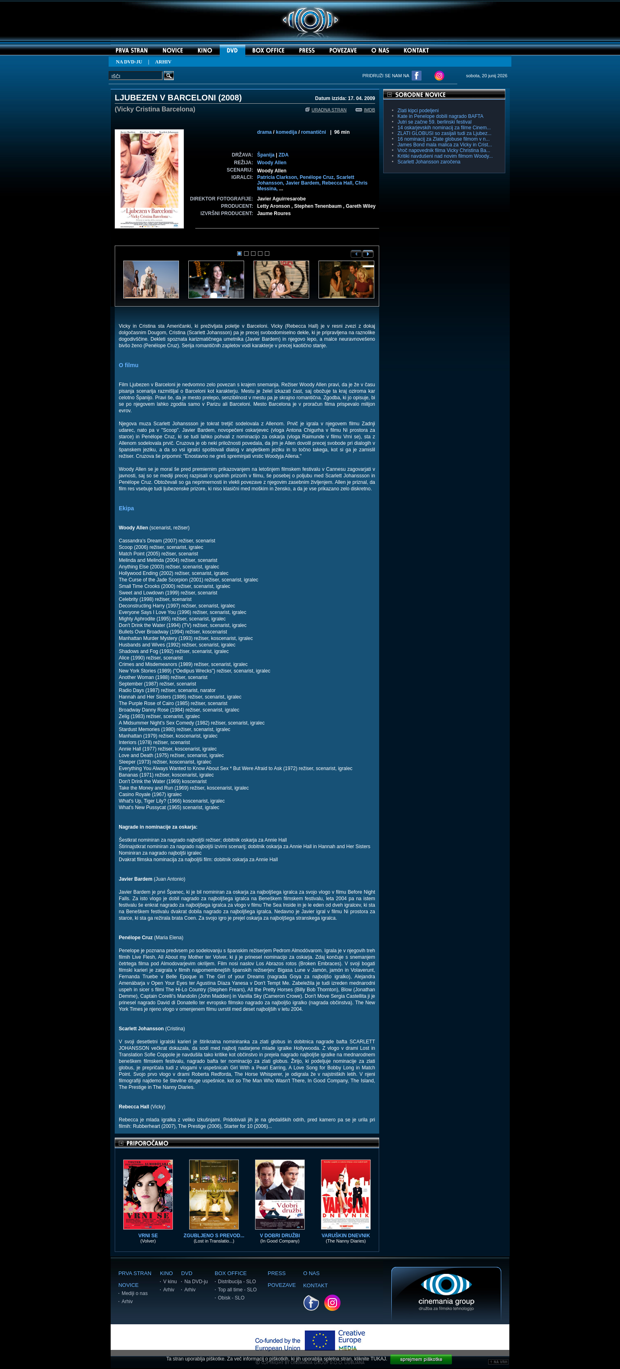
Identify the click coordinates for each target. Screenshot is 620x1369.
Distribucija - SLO (237, 1281)
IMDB (365, 109)
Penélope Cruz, (318, 177)
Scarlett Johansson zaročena (429, 162)
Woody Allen (271, 162)
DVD (186, 1273)
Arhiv (127, 1301)
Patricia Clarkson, (278, 177)
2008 (230, 97)
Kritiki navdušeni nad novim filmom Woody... (445, 156)
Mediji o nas (135, 1293)
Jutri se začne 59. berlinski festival (434, 122)
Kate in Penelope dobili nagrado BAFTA (440, 116)
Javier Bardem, (304, 183)
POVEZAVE (282, 1285)
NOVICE (128, 1285)
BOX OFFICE (231, 1273)
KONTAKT (315, 1285)
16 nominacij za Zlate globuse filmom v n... (443, 139)
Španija (266, 155)
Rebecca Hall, (338, 183)
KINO (166, 1273)
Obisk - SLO (231, 1298)
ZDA (284, 155)
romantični (313, 132)
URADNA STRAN (326, 109)
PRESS (277, 1273)
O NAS (311, 1273)
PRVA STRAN (134, 1273)
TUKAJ (378, 1359)
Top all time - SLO (237, 1290)
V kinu (170, 1281)
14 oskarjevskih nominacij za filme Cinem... (444, 128)
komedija (286, 132)
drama (264, 132)
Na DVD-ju (195, 1281)
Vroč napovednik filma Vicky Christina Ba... (443, 150)
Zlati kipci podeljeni (418, 110)
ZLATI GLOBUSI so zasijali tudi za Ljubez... (444, 133)
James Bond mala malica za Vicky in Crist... (444, 145)
